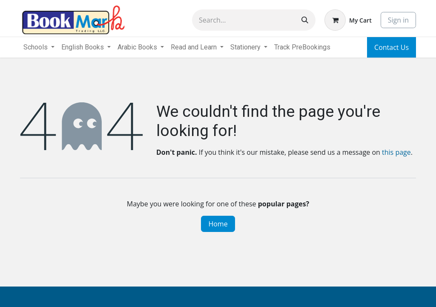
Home (217, 224)
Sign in (398, 20)
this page (396, 152)
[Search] (305, 20)
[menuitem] (302, 47)
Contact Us (391, 47)
